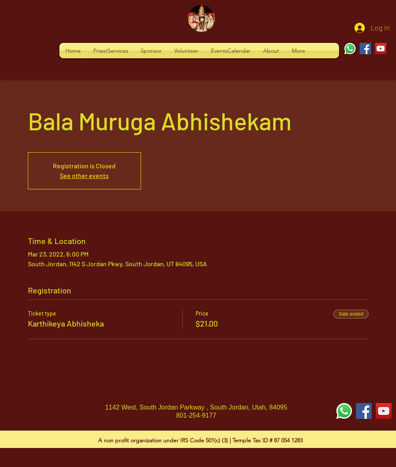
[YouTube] (380, 48)
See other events (84, 175)
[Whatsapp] (350, 48)
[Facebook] (365, 48)
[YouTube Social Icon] (384, 411)
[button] (110, 50)
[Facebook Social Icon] (364, 411)
